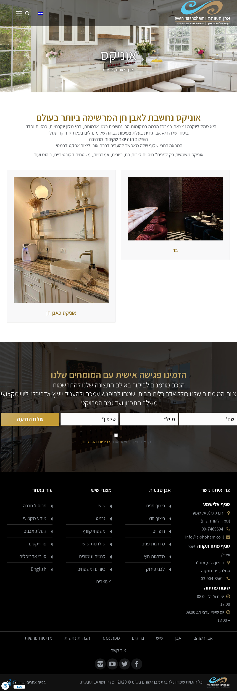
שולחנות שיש (94, 543)
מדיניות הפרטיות (96, 441)
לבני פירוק (155, 569)
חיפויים (158, 531)
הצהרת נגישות (77, 638)
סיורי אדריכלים (32, 556)
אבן (178, 638)
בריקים (138, 638)
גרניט (101, 518)
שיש (102, 505)
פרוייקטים (37, 543)
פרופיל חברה (34, 505)
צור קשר (118, 650)
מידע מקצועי (34, 518)
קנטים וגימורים (92, 556)
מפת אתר (111, 638)
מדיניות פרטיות (38, 638)
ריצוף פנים (155, 505)
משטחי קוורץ (94, 531)
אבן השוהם (125, 70)
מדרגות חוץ (154, 556)
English (38, 569)
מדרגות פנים (153, 543)
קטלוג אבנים (34, 531)
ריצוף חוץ (157, 518)
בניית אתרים (36, 682)
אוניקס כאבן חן (61, 312)
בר (175, 250)
